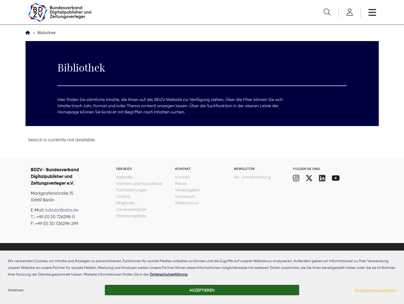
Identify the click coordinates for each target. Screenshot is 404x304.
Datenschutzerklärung (168, 274)
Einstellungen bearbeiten (375, 290)
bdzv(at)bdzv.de (61, 210)
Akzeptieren (202, 290)
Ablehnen (16, 290)
